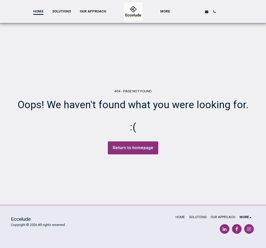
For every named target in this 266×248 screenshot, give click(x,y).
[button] (190, 11)
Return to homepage (133, 147)
